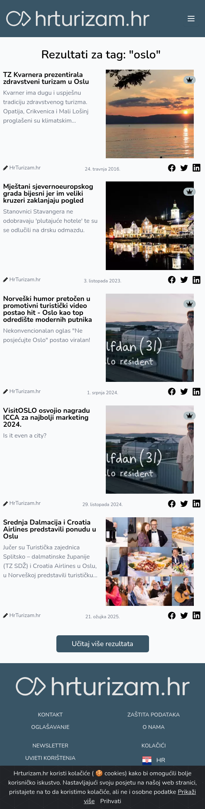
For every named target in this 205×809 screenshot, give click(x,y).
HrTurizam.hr (25, 167)
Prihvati (110, 801)
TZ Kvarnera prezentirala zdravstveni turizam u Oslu (46, 78)
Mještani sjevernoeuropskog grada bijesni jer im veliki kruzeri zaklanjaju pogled (48, 193)
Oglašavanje (50, 727)
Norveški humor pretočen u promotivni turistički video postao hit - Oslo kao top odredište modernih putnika (47, 309)
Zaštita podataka (153, 714)
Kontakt (50, 714)
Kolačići (153, 745)
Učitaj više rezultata (102, 643)
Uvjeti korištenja (50, 758)
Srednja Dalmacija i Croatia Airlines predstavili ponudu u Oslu (49, 529)
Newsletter (50, 745)
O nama (153, 727)
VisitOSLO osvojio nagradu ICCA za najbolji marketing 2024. (46, 417)
